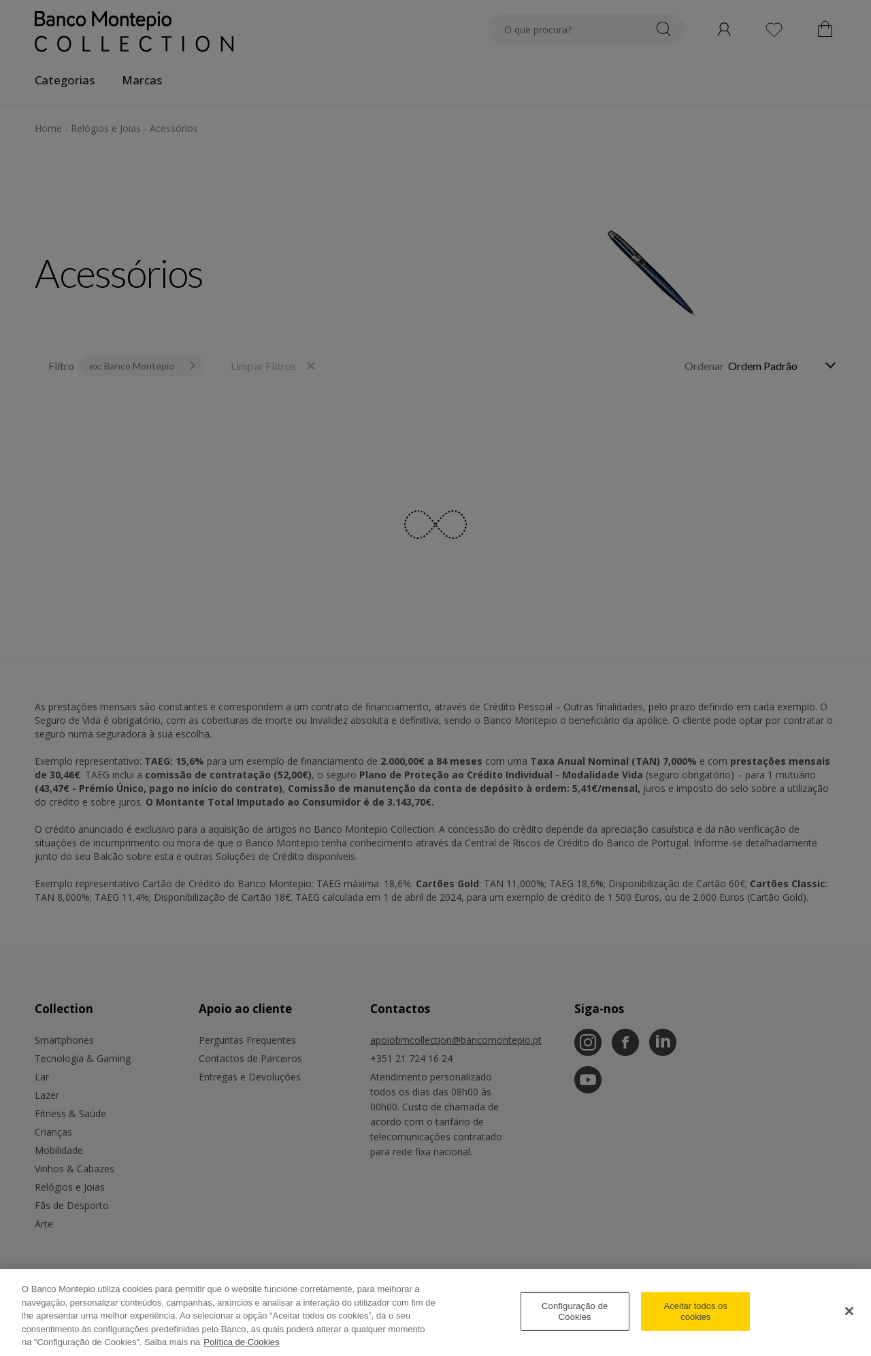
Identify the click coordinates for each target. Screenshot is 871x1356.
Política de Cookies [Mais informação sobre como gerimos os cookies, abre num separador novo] (241, 1342)
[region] (435, 1312)
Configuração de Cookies (575, 1311)
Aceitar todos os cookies (695, 1311)
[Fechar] (849, 1311)
